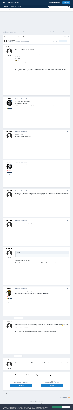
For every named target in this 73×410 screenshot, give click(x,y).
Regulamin (9, 9)
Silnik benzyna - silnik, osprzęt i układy (22, 41)
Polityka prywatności (34, 401)
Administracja (16, 9)
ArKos (9, 98)
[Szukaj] (55, 7)
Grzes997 (9, 288)
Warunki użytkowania (41, 408)
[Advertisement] (36, 20)
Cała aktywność (13, 6)
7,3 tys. (9, 111)
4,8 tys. (9, 300)
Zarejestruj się (66, 2)
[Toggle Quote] (17, 252)
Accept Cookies (56, 407)
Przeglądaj (6, 7)
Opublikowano (21, 47)
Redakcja (19, 6)
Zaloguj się (52, 385)
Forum (4, 9)
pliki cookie (17, 407)
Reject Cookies (66, 407)
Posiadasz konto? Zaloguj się (55, 2)
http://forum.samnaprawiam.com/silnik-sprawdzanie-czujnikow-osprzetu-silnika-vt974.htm (32, 293)
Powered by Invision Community (36, 403)
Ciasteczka (41, 401)
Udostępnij (55, 41)
